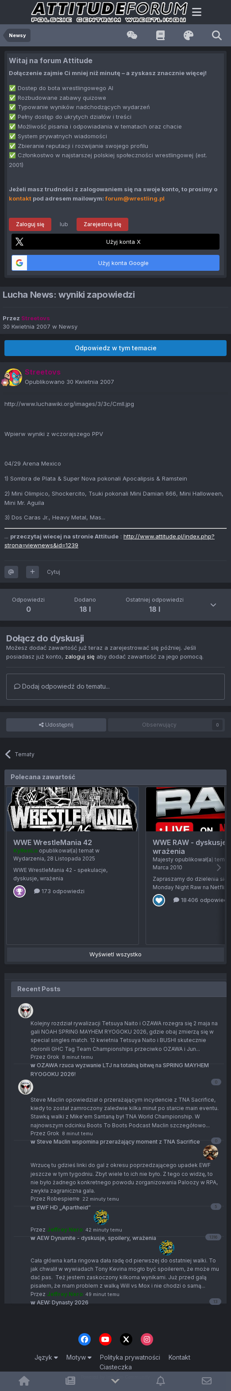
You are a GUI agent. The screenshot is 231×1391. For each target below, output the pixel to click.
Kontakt (179, 1357)
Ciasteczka (116, 1367)
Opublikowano (69, 381)
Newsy (68, 326)
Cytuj (53, 572)
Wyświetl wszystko (115, 954)
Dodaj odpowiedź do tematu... (62, 686)
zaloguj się (80, 656)
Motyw (79, 1357)
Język (46, 1357)
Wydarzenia (28, 858)
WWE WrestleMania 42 (52, 842)
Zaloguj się (30, 224)
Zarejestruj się (102, 224)
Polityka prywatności (130, 1357)
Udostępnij (56, 725)
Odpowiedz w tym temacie (116, 348)
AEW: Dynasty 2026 (60, 1302)
